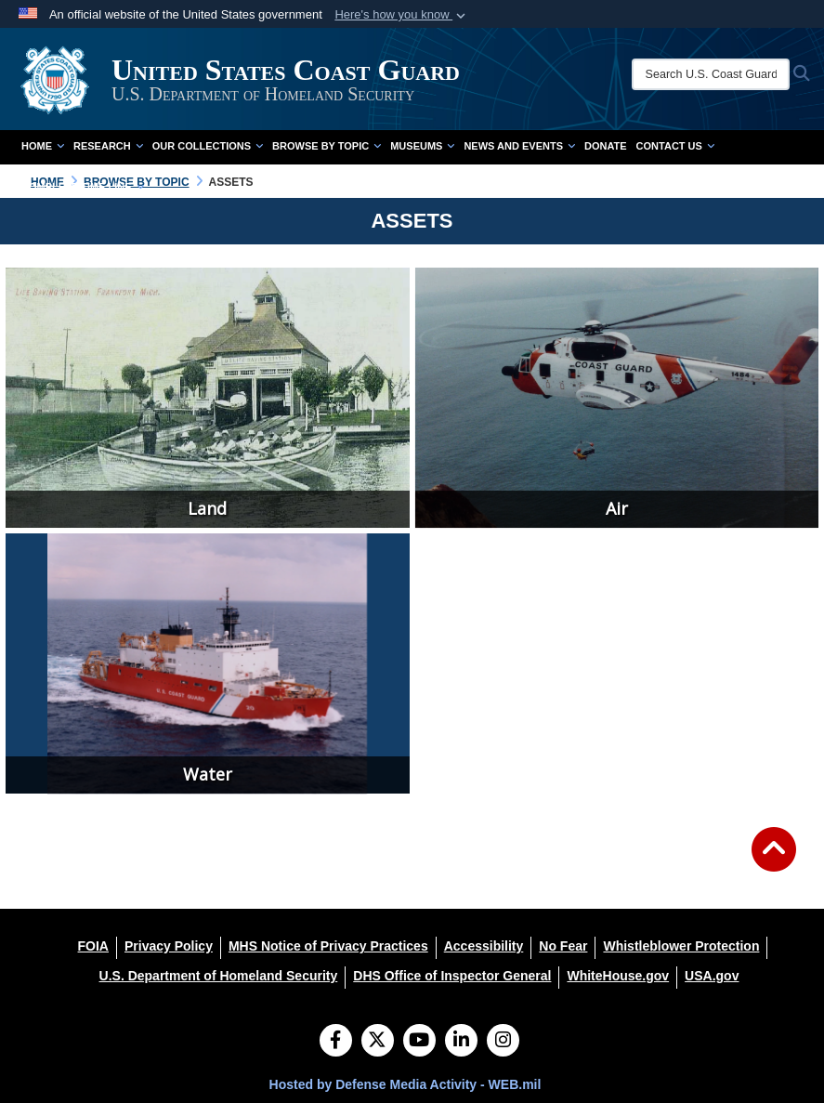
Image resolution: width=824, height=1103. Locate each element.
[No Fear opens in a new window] (563, 946)
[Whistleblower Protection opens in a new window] (681, 946)
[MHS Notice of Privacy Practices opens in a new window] (328, 946)
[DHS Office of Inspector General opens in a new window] (452, 975)
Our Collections (207, 145)
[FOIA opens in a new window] (93, 946)
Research (108, 145)
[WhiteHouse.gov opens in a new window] (618, 975)
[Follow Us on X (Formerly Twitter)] (377, 1041)
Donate (605, 145)
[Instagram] (503, 1041)
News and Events (519, 145)
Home (42, 145)
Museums (422, 145)
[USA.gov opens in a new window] (712, 975)
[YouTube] (419, 1041)
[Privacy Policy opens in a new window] (168, 946)
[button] (401, 15)
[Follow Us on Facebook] (336, 1041)
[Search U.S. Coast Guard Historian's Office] (711, 74)
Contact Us (675, 145)
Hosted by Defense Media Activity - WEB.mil (405, 1084)
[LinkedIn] (461, 1041)
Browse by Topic (326, 145)
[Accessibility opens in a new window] (484, 946)
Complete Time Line (82, 186)
